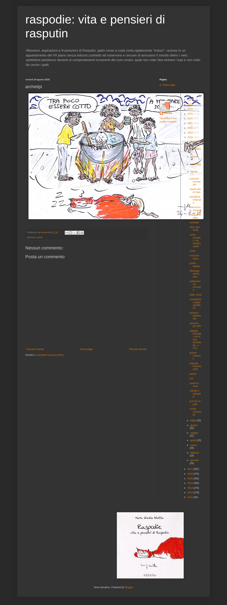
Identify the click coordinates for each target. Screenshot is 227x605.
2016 (191, 473)
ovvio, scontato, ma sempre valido (195, 240)
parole (193, 373)
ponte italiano (195, 264)
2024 (191, 109)
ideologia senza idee (194, 273)
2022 (191, 118)
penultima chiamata (195, 199)
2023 (191, 113)
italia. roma (196, 294)
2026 (191, 99)
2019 (191, 132)
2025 (191, 104)
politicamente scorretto (195, 285)
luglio (193, 420)
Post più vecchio (137, 349)
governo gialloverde (195, 315)
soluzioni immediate (195, 181)
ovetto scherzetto (195, 411)
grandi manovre (195, 355)
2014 (191, 483)
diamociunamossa (195, 208)
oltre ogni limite (195, 228)
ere (191, 378)
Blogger (129, 587)
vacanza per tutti (195, 324)
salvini (40, 237)
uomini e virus (194, 385)
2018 (191, 137)
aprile (193, 440)
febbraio (194, 452)
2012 (191, 492)
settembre (195, 164)
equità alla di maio (195, 190)
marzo (193, 445)
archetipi (194, 222)
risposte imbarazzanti (195, 366)
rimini (193, 251)
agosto (194, 171)
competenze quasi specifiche (196, 303)
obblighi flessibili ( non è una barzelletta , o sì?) (195, 340)
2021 (191, 123)
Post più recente (35, 349)
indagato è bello (195, 216)
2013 (191, 488)
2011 (191, 497)
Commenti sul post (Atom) (50, 355)
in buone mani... (195, 257)
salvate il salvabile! (195, 393)
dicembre (195, 141)
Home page (86, 349)
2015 (191, 478)
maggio (194, 433)
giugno (194, 425)
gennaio (194, 460)
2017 (191, 469)
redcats (168, 113)
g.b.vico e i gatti (195, 402)
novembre (195, 149)
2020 (191, 128)
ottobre (194, 156)
